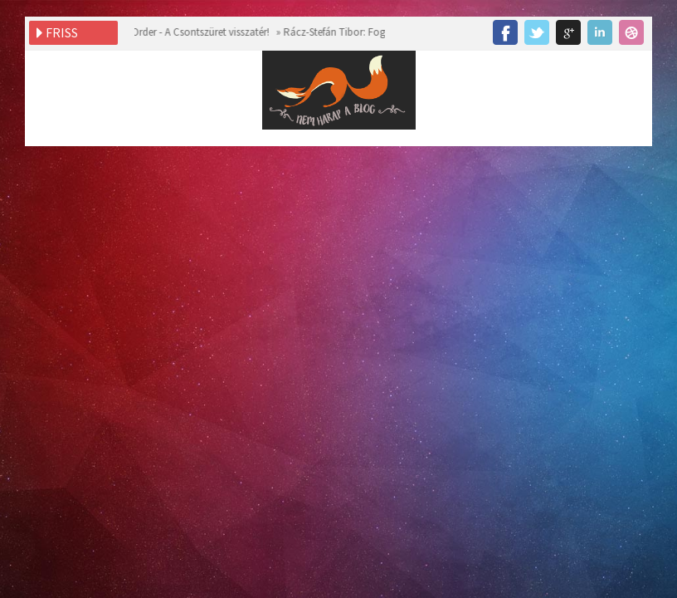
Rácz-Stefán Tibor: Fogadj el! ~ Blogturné (373, 32)
